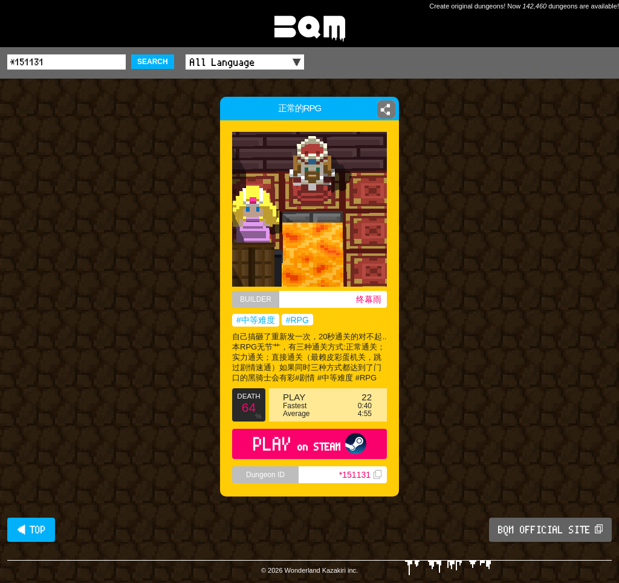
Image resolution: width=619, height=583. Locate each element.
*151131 (360, 475)
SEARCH (152, 61)
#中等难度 (255, 320)
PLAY (309, 443)
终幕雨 (368, 299)
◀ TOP (31, 530)
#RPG (297, 320)
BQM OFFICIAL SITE (550, 530)
